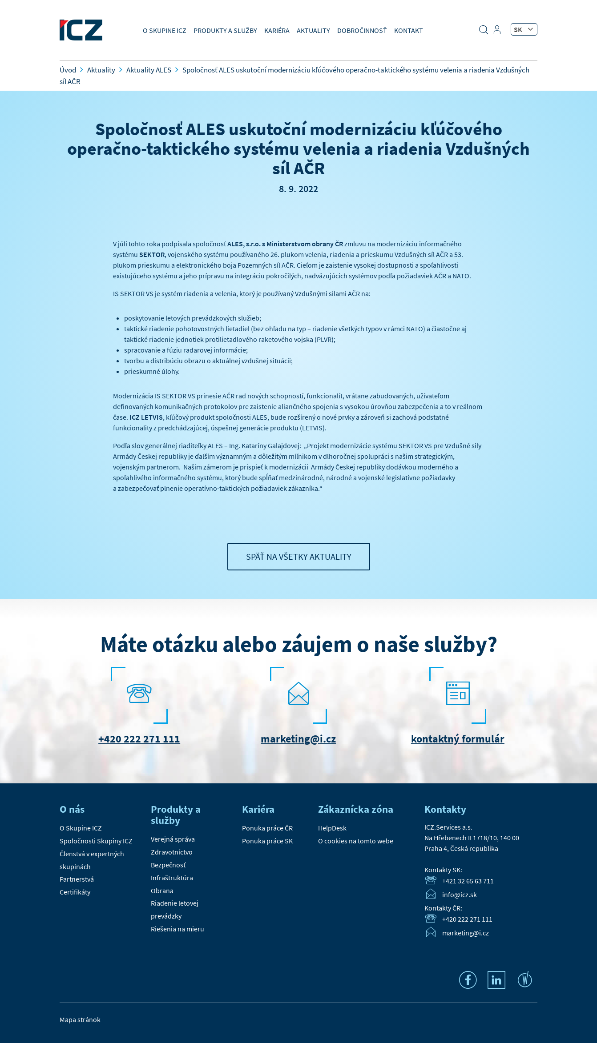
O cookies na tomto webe (355, 840)
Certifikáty (75, 891)
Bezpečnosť (168, 864)
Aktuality (313, 30)
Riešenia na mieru (177, 928)
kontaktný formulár (457, 739)
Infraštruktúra (172, 877)
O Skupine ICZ (164, 30)
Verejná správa (173, 838)
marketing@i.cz (298, 739)
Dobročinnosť (362, 30)
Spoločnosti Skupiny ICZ (96, 840)
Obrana (162, 890)
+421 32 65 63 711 (468, 880)
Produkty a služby (225, 30)
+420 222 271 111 (139, 739)
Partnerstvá (77, 879)
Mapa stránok (80, 1019)
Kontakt (408, 30)
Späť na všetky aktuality (298, 556)
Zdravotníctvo (172, 851)
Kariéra (277, 30)
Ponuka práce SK (267, 840)
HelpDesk (332, 827)
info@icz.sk (459, 894)
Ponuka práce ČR (267, 827)
